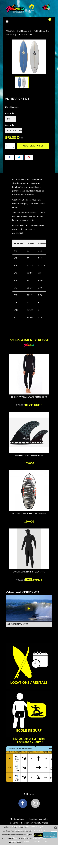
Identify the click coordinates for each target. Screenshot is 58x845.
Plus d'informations (50, 835)
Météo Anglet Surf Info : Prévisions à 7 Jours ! (29, 740)
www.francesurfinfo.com (20, 748)
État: (7, 107)
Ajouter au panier (33, 146)
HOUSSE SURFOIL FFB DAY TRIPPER (29, 513)
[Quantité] (8, 146)
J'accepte (38, 835)
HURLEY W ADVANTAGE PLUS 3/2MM (29, 397)
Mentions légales (18, 819)
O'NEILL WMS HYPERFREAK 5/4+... (29, 572)
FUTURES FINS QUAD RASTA (29, 455)
